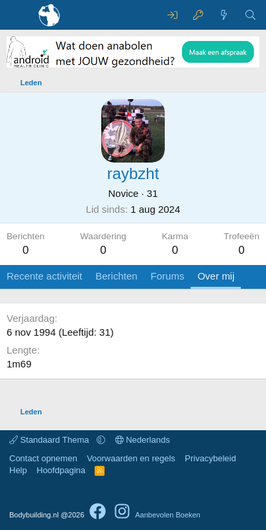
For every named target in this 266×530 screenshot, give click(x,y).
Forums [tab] (168, 276)
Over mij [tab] (215, 276)
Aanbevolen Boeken (167, 515)
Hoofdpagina (60, 470)
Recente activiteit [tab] (44, 276)
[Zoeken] (250, 15)
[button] (101, 440)
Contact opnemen (43, 458)
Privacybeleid (210, 458)
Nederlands (142, 440)
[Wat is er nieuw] (224, 15)
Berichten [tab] (116, 276)
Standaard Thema (50, 440)
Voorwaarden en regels (131, 458)
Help (18, 470)
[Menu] (18, 15)
